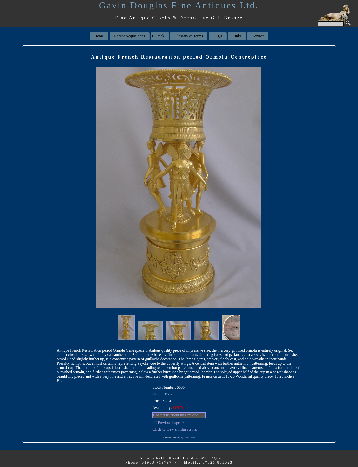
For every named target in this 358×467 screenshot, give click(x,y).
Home (99, 36)
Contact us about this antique (175, 415)
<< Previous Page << (168, 422)
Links (236, 36)
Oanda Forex (189, 437)
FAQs (217, 36)
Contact (258, 36)
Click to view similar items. (174, 429)
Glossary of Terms (189, 36)
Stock (159, 36)
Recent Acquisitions (129, 36)
